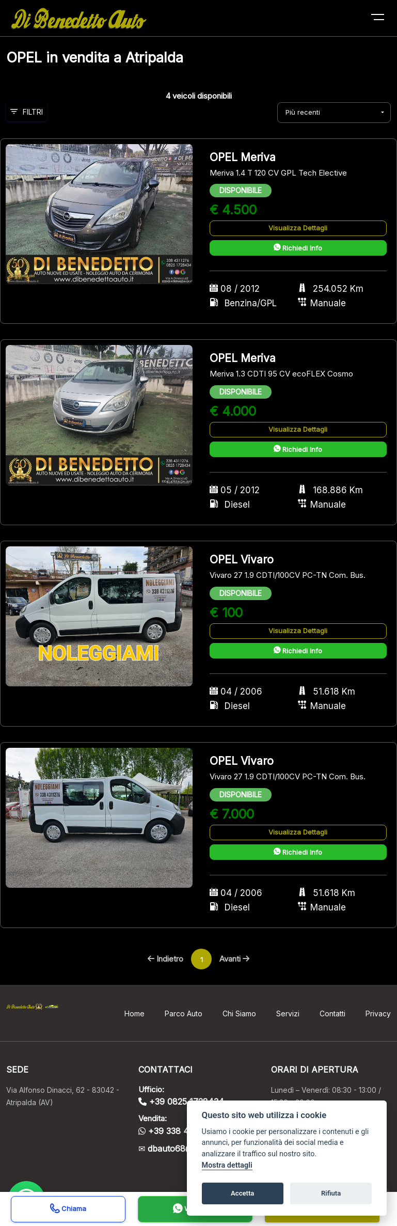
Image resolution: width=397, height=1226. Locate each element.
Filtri (26, 111)
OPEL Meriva (243, 157)
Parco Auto (183, 1013)
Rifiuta (331, 1193)
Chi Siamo (239, 1013)
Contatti (332, 1013)
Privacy (378, 1013)
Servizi (287, 1013)
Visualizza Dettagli (297, 228)
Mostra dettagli (227, 1165)
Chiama (68, 1209)
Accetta (242, 1193)
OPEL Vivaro (242, 559)
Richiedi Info (298, 248)
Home (134, 1013)
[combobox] (334, 112)
